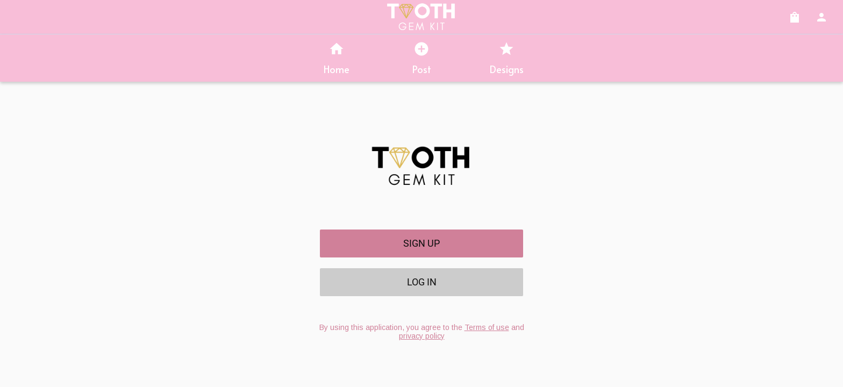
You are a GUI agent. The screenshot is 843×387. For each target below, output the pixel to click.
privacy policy (422, 336)
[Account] (821, 17)
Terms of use (487, 327)
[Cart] (795, 17)
